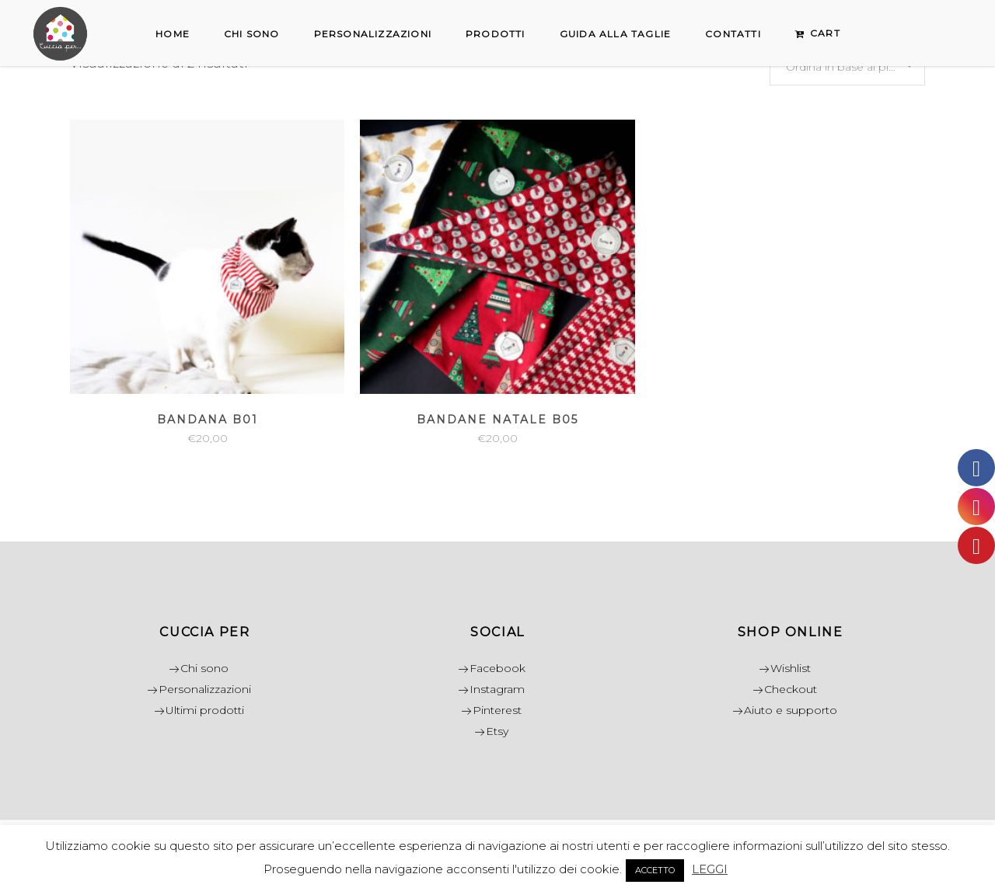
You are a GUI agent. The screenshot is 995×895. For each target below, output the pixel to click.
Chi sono (204, 668)
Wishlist (790, 668)
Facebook (497, 668)
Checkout (790, 689)
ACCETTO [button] (655, 870)
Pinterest (497, 710)
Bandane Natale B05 (497, 420)
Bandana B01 (207, 420)
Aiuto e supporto (790, 710)
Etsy (497, 731)
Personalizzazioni (205, 689)
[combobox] (847, 66)
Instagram (497, 689)
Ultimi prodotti (205, 710)
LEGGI (710, 869)
